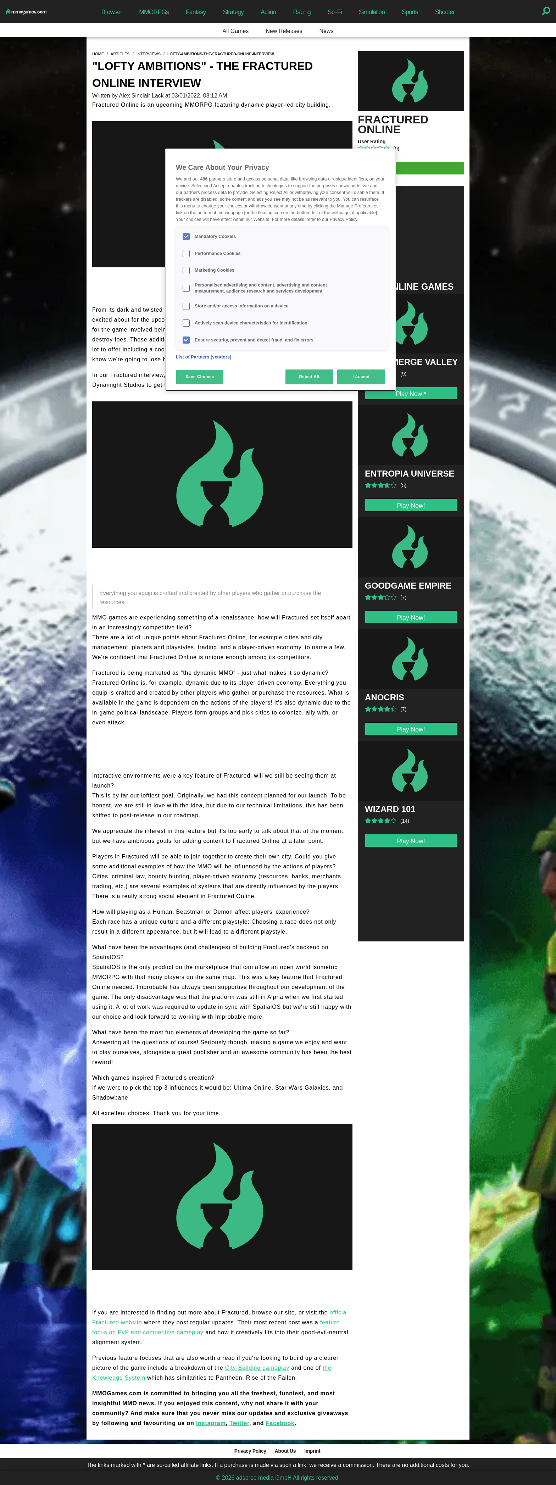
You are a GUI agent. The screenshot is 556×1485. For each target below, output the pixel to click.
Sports (410, 12)
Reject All (309, 376)
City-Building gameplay (257, 1368)
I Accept (360, 376)
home (98, 54)
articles (120, 54)
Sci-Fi (335, 12)
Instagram (211, 1423)
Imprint (312, 1451)
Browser (111, 12)
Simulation (372, 12)
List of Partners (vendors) (204, 357)
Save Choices (199, 376)
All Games (236, 31)
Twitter (239, 1423)
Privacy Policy (250, 1451)
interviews (149, 54)
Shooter (445, 12)
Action (268, 12)
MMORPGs (154, 12)
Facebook (280, 1423)
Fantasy (196, 12)
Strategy (233, 12)
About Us (285, 1451)
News (326, 31)
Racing (302, 12)
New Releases (284, 31)
